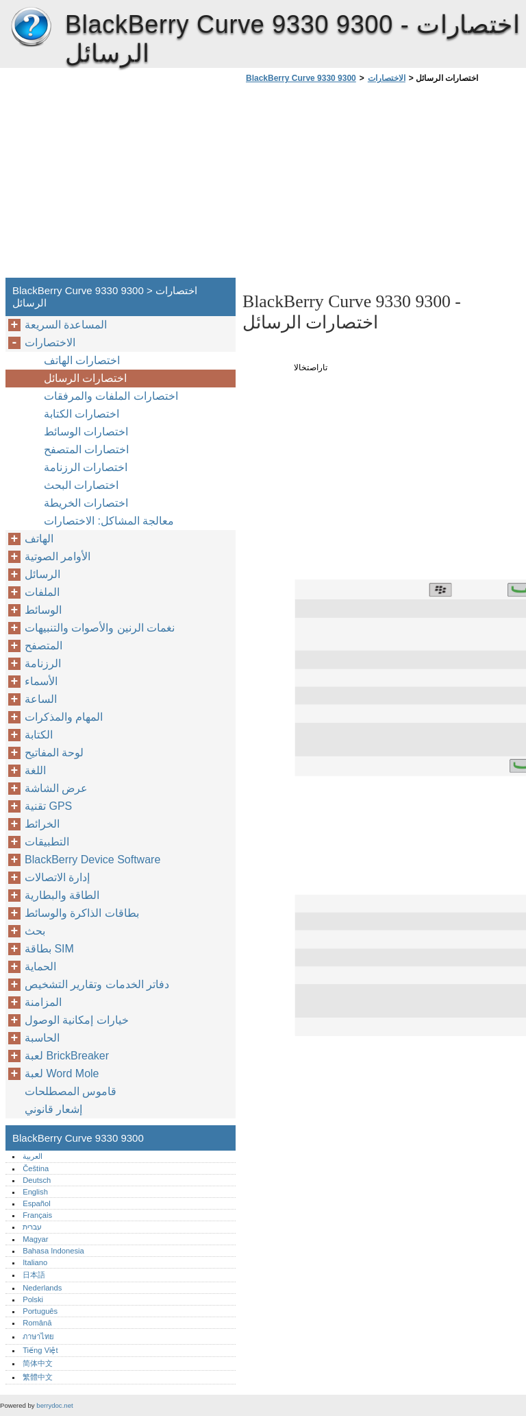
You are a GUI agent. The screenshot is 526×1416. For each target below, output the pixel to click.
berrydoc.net (54, 1405)
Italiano (35, 1262)
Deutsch (37, 1180)
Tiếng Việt (40, 1350)
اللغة (35, 770)
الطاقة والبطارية (62, 895)
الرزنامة (43, 663)
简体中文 (38, 1363)
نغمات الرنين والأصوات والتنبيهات (100, 628)
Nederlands (42, 1288)
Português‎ (40, 1311)
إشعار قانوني (53, 1109)
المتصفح (43, 645)
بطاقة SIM (49, 949)
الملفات (42, 592)
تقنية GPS (48, 806)
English (35, 1192)
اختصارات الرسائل (85, 378)
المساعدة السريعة (66, 325)
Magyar (35, 1239)
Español (36, 1203)
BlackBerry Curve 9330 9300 (30, 27)
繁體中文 (38, 1377)
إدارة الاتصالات (57, 877)
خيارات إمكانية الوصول (77, 1020)
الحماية (40, 966)
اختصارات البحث (81, 485)
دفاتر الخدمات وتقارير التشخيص (97, 984)
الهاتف (39, 538)
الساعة (41, 699)
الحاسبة (42, 1038)
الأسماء (41, 681)
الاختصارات (386, 78)
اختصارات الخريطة (86, 503)
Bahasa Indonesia (53, 1251)
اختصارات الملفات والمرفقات (111, 396)
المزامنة (43, 1002)
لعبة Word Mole (62, 1073)
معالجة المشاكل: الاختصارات (109, 521)
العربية (32, 1156)
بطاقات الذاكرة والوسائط (82, 913)
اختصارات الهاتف (82, 360)
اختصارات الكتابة (81, 414)
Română (37, 1323)
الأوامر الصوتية (57, 556)
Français (37, 1215)
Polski (33, 1299)
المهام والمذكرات (64, 717)
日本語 (34, 1275)
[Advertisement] (357, 184)
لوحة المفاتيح (54, 752)
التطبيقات (47, 842)
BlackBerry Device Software (92, 859)
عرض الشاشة (56, 788)
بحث (35, 931)
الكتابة (39, 735)
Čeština (36, 1168)
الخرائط (42, 824)
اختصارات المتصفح (86, 449)
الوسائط (43, 610)
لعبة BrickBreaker (67, 1055)
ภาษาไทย (38, 1336)
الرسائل (42, 574)
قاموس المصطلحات (70, 1091)
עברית (32, 1227)
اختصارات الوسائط (86, 431)
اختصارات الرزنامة (85, 467)
